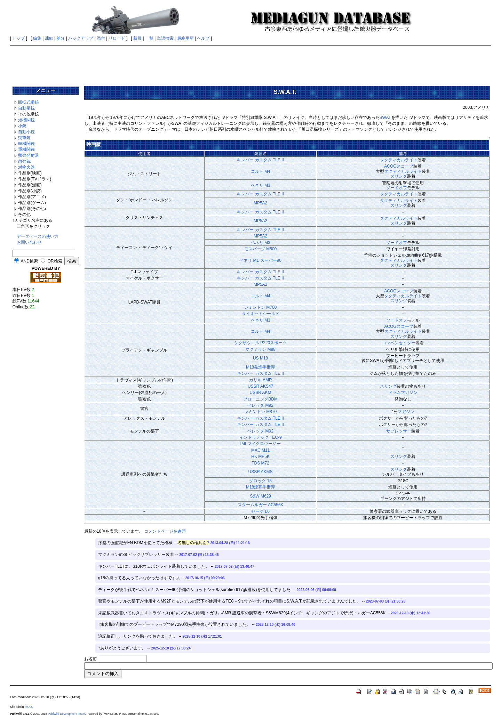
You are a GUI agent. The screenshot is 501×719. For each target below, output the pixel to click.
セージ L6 (260, 511)
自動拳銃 (26, 108)
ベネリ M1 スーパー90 (260, 260)
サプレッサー (398, 431)
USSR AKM (260, 392)
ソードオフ (396, 187)
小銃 (22, 125)
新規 (137, 38)
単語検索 (165, 38)
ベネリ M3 (260, 185)
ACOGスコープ (398, 166)
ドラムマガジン (403, 392)
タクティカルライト (399, 159)
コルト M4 (260, 171)
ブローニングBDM (260, 399)
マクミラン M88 (260, 349)
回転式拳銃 (28, 102)
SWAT (385, 117)
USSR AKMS (260, 471)
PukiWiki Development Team (66, 714)
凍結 (49, 38)
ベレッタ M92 (260, 405)
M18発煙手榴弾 (260, 367)
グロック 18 (260, 480)
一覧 (149, 38)
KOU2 (29, 707)
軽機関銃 (26, 143)
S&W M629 (260, 496)
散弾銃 (24, 161)
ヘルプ (203, 38)
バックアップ (80, 38)
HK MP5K (260, 456)
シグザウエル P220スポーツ (260, 342)
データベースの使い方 (37, 236)
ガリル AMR (260, 380)
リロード (117, 38)
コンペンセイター (398, 342)
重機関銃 (26, 149)
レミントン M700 (260, 307)
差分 (60, 38)
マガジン (406, 411)
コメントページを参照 (165, 531)
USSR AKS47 (260, 386)
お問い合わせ (29, 242)
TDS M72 (260, 463)
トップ (18, 38)
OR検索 (55, 261)
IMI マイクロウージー (260, 443)
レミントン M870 (260, 411)
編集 (37, 38)
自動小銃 (26, 131)
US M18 (260, 358)
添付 (101, 38)
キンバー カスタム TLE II (260, 159)
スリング (398, 176)
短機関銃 (26, 120)
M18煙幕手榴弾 (260, 487)
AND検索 (29, 261)
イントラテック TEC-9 (260, 437)
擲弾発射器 (28, 155)
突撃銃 (24, 137)
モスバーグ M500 (260, 249)
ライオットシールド (260, 313)
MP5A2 (260, 203)
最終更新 (185, 38)
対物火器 (26, 167)
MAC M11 (260, 450)
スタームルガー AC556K (261, 504)
